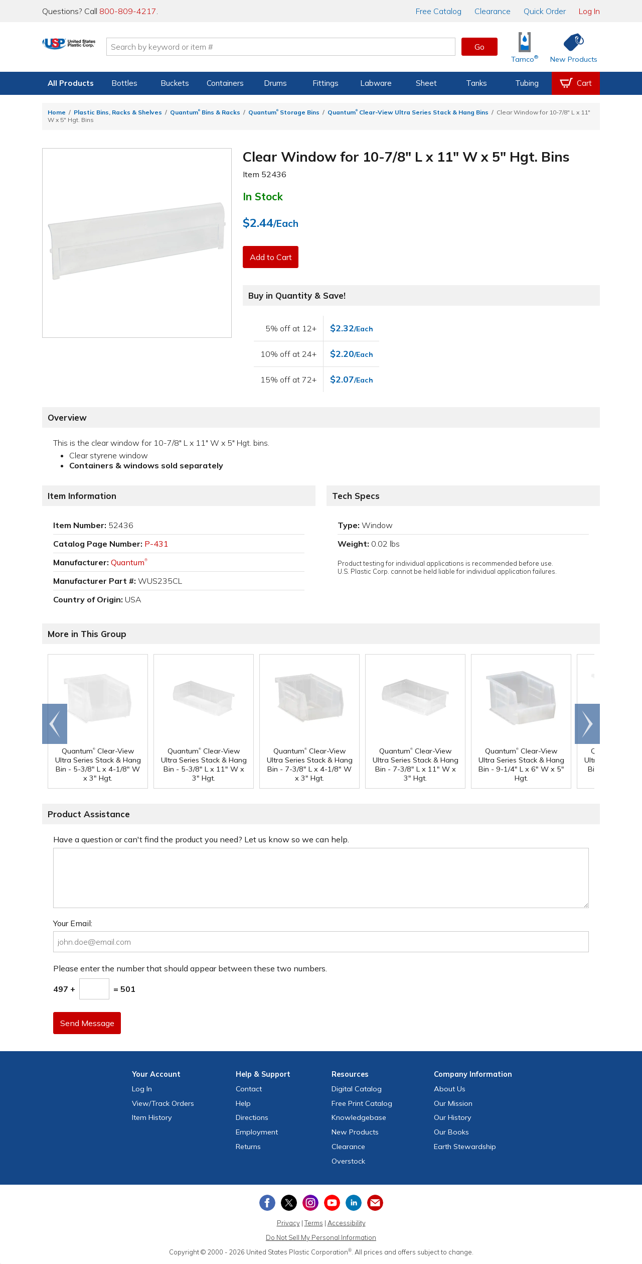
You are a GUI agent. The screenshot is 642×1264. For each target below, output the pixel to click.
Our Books (451, 1131)
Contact (249, 1088)
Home (57, 112)
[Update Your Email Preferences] (375, 1203)
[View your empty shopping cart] (576, 83)
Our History (452, 1117)
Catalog (438, 11)
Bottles (124, 83)
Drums (275, 83)
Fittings (325, 83)
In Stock (263, 196)
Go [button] (479, 47)
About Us (449, 1088)
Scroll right (587, 724)
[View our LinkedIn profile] (354, 1203)
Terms (313, 1223)
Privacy (288, 1223)
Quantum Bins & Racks (205, 112)
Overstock (348, 1161)
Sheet (426, 83)
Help (243, 1103)
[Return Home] (101, 48)
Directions (252, 1117)
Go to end (55, 724)
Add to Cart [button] (272, 257)
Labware (376, 83)
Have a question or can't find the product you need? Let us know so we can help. (201, 839)
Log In (589, 11)
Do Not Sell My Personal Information (321, 1237)
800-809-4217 (127, 11)
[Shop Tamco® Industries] (525, 47)
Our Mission (453, 1103)
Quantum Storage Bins (283, 112)
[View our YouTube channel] (332, 1203)
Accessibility (347, 1223)
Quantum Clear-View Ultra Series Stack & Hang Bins (408, 112)
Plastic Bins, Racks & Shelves (118, 112)
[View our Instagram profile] (310, 1203)
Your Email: (72, 923)
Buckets (174, 83)
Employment (257, 1131)
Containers (225, 83)
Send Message (89, 1023)
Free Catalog (362, 1103)
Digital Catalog (357, 1088)
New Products (355, 1131)
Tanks (476, 83)
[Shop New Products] (570, 47)
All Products (71, 83)
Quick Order (545, 11)
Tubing (527, 83)
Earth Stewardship (465, 1146)
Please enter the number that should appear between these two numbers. (190, 968)
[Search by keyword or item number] (313, 47)
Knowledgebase (359, 1117)
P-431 (156, 544)
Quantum (129, 562)
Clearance (492, 11)
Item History (152, 1117)
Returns (248, 1146)
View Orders (163, 1103)
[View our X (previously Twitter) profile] (289, 1203)
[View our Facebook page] (267, 1203)
